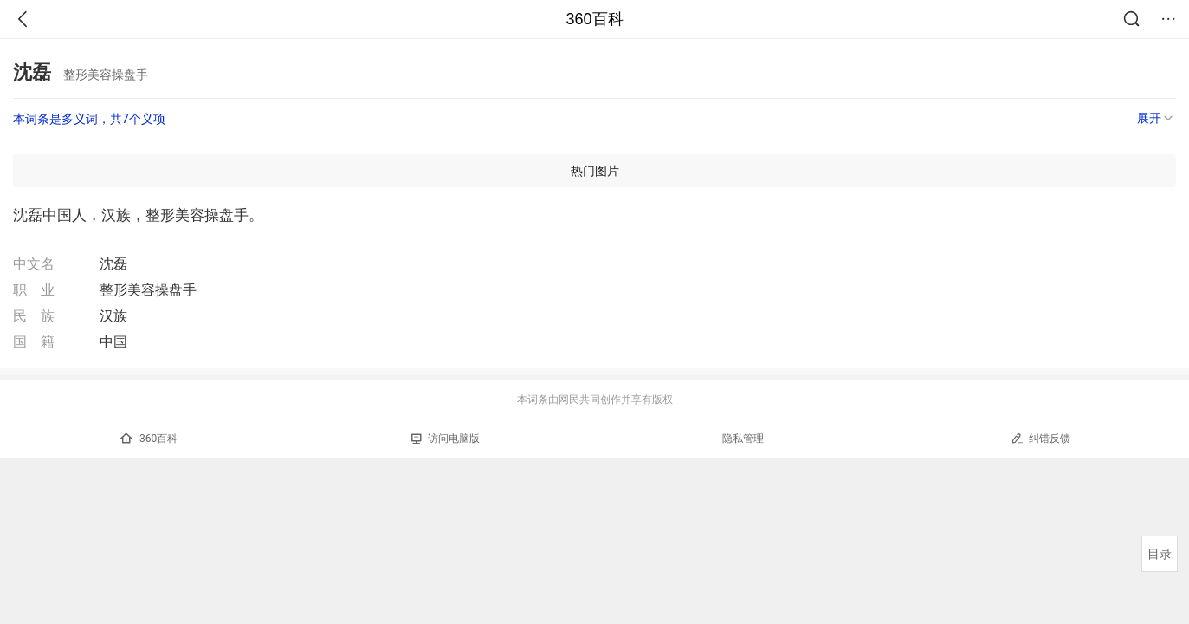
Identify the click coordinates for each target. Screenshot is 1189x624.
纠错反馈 (1040, 438)
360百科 (594, 19)
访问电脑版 (445, 438)
